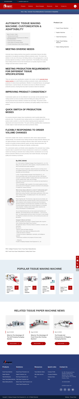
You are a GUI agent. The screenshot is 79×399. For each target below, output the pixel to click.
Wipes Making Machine (64, 47)
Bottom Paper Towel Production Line (24, 381)
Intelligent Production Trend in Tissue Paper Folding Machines (22, 248)
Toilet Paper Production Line (22, 379)
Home (22, 11)
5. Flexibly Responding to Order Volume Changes (17, 44)
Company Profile (51, 371)
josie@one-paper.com (22, 1)
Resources (49, 7)
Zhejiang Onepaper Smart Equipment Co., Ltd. (18, 397)
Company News (51, 376)
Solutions (30, 7)
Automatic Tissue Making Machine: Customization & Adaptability (43, 11)
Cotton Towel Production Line (22, 384)
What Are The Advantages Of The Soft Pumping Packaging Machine (15, 337)
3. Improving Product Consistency (14, 40)
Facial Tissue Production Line (22, 371)
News (56, 7)
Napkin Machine (64, 32)
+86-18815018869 (66, 381)
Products (23, 7)
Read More (14, 343)
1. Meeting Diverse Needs (12, 36)
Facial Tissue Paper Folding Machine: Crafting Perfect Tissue (22, 251)
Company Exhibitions (52, 374)
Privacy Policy (73, 397)
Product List (58, 22)
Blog (26, 11)
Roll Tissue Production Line (22, 376)
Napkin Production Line (21, 374)
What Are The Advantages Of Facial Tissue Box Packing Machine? (39, 337)
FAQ (36, 376)
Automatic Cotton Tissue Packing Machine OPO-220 (46, 289)
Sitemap (67, 397)
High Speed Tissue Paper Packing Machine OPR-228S (10, 289)
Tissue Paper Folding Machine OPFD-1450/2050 (28, 289)
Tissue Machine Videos (40, 371)
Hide (16, 34)
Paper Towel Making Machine (64, 41)
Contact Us (63, 7)
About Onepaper (40, 7)
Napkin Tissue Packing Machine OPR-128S (63, 289)
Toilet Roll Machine (64, 37)
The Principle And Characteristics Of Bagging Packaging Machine (63, 337)
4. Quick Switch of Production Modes (15, 42)
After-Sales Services (39, 374)
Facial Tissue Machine (64, 28)
